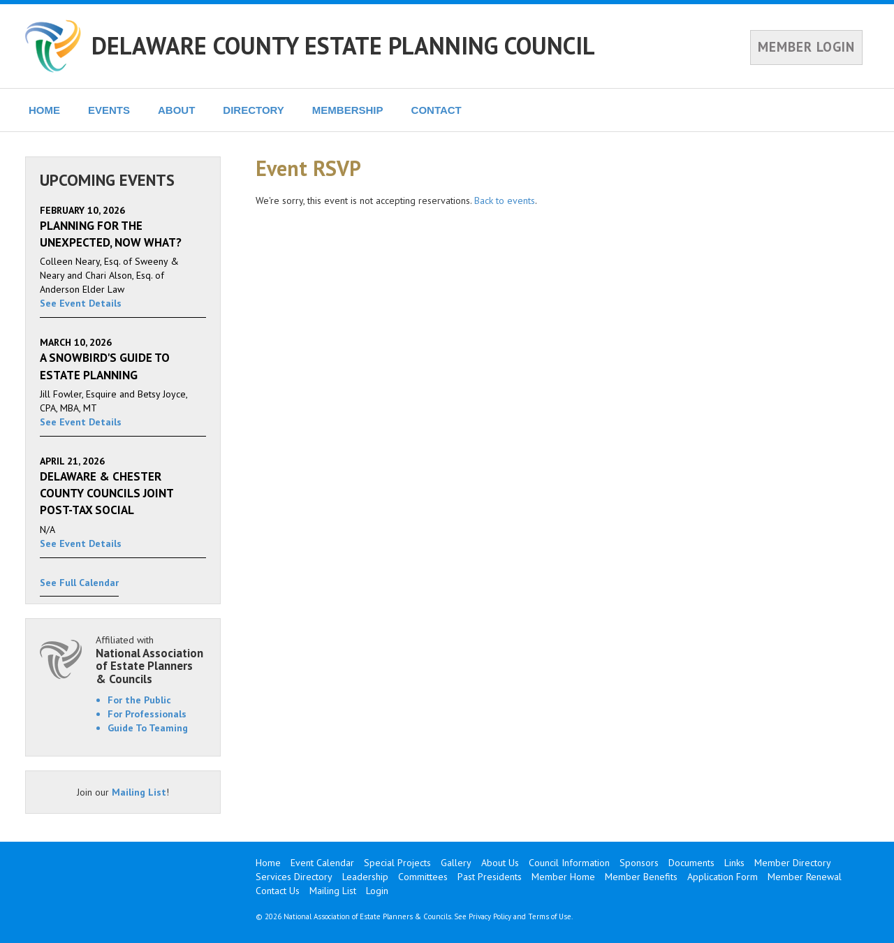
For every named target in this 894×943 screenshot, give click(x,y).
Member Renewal (805, 876)
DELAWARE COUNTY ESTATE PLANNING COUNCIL (343, 45)
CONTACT (436, 110)
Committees (423, 876)
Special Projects (397, 862)
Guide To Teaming (148, 728)
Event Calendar (322, 862)
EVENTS (109, 110)
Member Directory (792, 862)
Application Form (722, 876)
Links (734, 862)
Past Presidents (489, 876)
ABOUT (176, 110)
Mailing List (139, 792)
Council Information (569, 862)
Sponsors (639, 862)
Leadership (365, 876)
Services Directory (294, 876)
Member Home (563, 876)
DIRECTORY (253, 110)
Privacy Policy (490, 916)
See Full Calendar (79, 582)
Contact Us (278, 890)
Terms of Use (549, 916)
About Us (500, 862)
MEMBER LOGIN (806, 46)
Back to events (504, 200)
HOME (44, 110)
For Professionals (147, 714)
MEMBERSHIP (347, 110)
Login (377, 890)
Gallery (456, 862)
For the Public (139, 700)
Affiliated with (151, 660)
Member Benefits (641, 876)
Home (268, 862)
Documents (691, 862)
